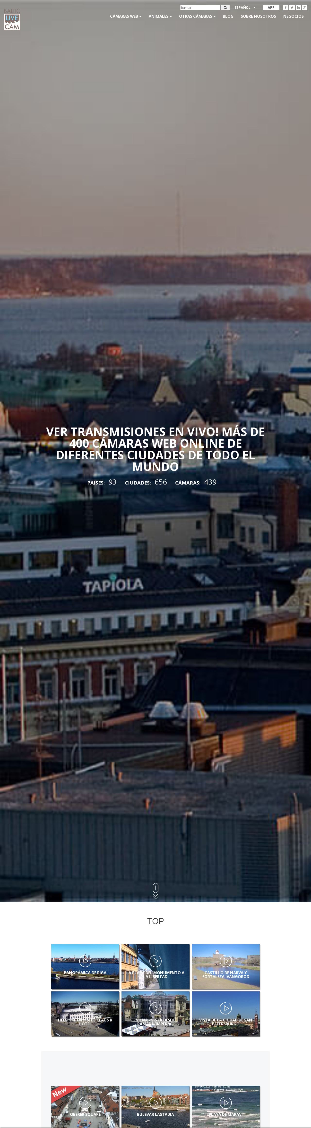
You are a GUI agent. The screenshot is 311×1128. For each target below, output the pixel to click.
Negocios (293, 16)
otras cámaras (197, 16)
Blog (228, 16)
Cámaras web (125, 16)
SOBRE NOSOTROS (258, 16)
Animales (160, 16)
